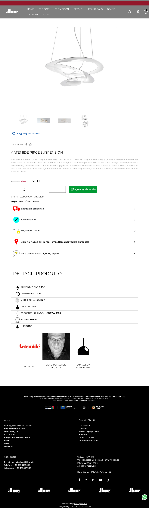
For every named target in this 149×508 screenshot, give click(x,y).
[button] (129, 11)
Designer (8, 446)
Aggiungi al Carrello (83, 189)
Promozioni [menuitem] (62, 9)
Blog (6, 440)
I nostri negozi (11, 431)
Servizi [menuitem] (78, 9)
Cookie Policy (25, 453)
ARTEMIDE (29, 366)
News (6, 443)
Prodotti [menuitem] (44, 9)
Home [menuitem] (30, 9)
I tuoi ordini (84, 425)
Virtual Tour (9, 434)
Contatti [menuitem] (48, 14)
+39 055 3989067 (22, 465)
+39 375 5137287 (23, 468)
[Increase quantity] (24, 188)
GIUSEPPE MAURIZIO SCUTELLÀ (56, 366)
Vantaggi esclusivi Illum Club (18, 425)
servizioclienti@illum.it (22, 462)
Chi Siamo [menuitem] (33, 14)
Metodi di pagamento (89, 431)
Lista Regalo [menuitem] (95, 9)
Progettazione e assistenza (17, 437)
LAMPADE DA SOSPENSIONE (83, 366)
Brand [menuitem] (111, 9)
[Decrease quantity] (24, 191)
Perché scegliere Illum (14, 428)
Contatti (83, 428)
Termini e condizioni (88, 440)
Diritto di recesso (87, 437)
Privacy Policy (11, 453)
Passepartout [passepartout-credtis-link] (80, 503)
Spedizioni (83, 434)
